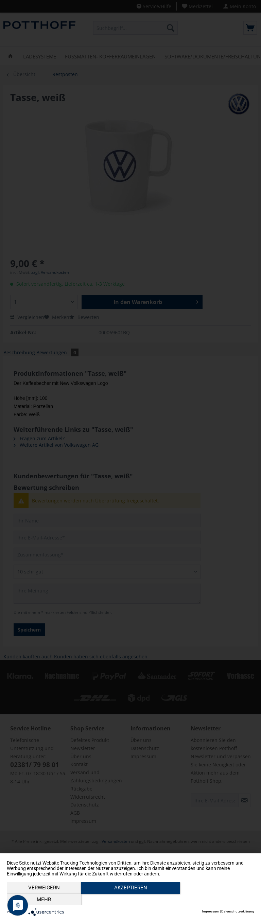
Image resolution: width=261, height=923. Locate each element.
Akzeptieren (130, 900)
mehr (217, 900)
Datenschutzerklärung (237, 911)
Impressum (210, 911)
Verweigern (44, 900)
